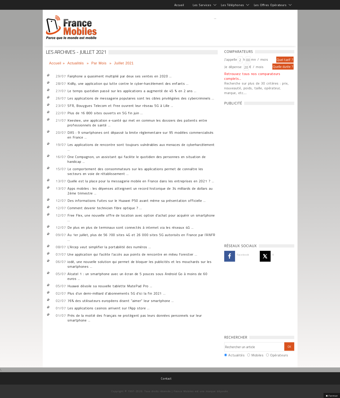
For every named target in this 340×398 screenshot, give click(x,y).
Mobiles (257, 355)
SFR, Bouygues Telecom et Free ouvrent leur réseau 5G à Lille (118, 105)
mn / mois (259, 59)
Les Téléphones (232, 5)
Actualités (76, 63)
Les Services (202, 5)
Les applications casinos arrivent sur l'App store (106, 308)
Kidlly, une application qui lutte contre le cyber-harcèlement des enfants (126, 83)
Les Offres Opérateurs (270, 5)
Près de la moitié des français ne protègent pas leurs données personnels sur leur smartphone (134, 318)
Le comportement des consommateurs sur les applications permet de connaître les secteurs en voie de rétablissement (135, 171)
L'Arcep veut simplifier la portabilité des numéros (108, 247)
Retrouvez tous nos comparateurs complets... (252, 76)
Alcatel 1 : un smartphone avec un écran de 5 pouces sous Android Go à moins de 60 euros (137, 276)
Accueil (179, 5)
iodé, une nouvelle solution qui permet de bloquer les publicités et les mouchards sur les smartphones (139, 264)
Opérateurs (279, 355)
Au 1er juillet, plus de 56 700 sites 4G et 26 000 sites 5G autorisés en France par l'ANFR (141, 234)
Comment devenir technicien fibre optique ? (102, 207)
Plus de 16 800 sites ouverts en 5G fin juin (103, 113)
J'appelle (230, 59)
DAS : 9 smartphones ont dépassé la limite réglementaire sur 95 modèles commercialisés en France (140, 135)
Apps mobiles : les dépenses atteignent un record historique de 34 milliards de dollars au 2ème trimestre (139, 191)
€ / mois (256, 66)
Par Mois (99, 63)
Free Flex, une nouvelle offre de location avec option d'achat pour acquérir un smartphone (141, 215)
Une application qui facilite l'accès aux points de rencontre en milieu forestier (130, 254)
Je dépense (233, 66)
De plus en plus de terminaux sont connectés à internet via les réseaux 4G (128, 227)
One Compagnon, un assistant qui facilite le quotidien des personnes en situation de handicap (136, 159)
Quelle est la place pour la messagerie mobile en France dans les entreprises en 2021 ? (138, 181)
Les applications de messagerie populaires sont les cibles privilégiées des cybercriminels (138, 98)
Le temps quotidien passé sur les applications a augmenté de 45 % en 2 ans (130, 90)
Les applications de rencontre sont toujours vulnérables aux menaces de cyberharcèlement (141, 144)
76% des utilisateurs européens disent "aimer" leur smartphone (118, 300)
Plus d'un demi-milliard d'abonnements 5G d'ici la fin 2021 (114, 293)
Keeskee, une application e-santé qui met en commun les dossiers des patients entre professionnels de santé (137, 123)
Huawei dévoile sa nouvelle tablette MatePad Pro (108, 286)
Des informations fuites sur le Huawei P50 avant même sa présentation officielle (134, 200)
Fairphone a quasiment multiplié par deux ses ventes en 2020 (117, 76)
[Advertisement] (215, 27)
